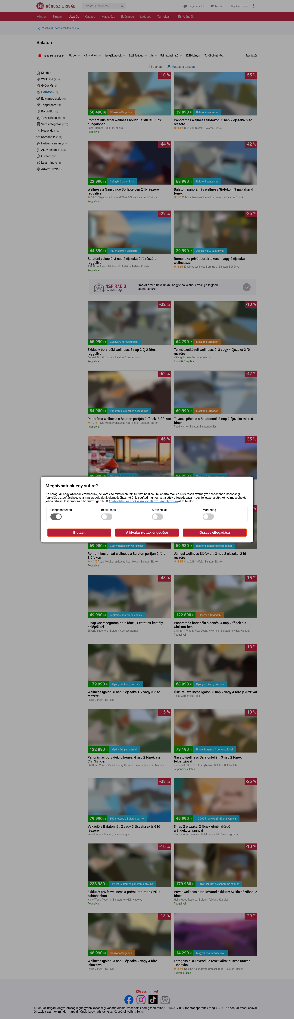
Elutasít (79, 532)
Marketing (209, 510)
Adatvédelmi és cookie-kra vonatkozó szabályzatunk (143, 501)
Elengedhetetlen (61, 510)
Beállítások (108, 510)
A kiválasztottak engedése (147, 532)
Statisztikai (159, 510)
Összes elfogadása (214, 532)
